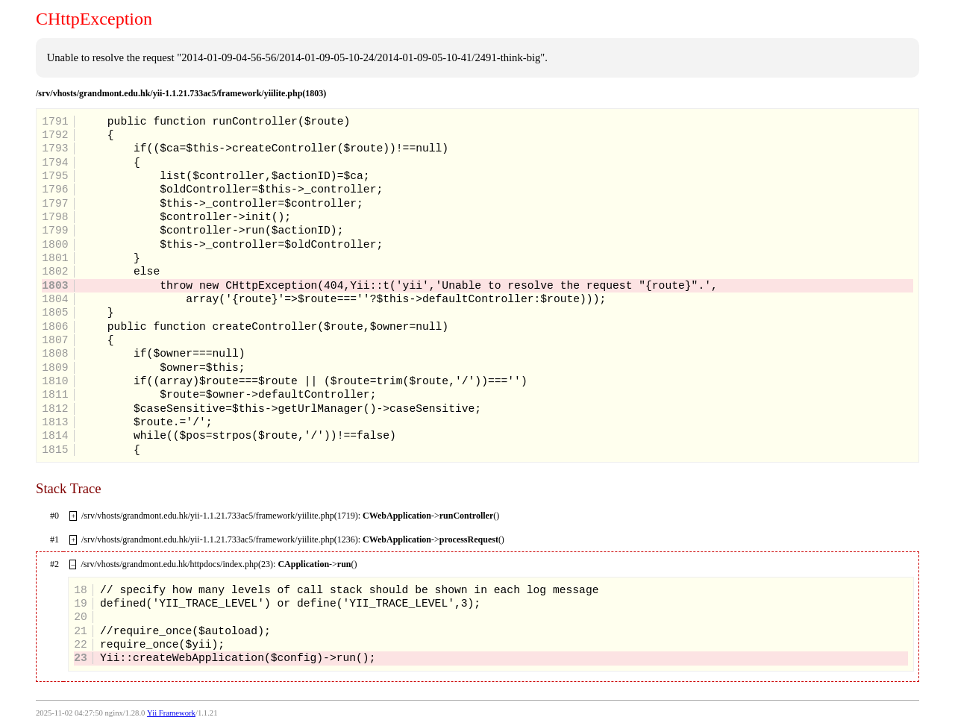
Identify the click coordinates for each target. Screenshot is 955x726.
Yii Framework (171, 713)
